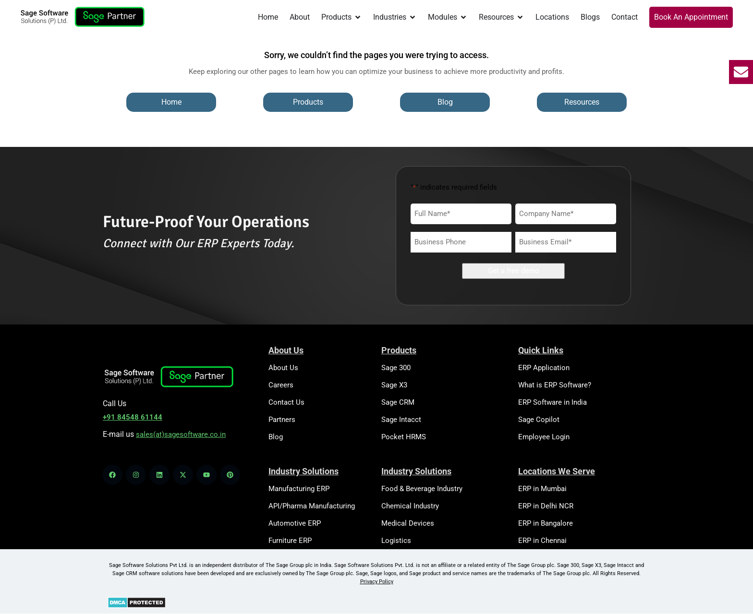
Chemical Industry (410, 506)
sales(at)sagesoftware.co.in (181, 434)
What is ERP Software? (554, 385)
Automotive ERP (294, 523)
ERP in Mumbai (542, 488)
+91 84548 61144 (132, 417)
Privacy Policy (376, 581)
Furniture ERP (290, 540)
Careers (280, 385)
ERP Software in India (552, 402)
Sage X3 (394, 385)
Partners (281, 419)
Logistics (396, 540)
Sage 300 (396, 367)
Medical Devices (407, 523)
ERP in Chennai (542, 540)
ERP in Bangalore (545, 523)
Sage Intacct (401, 419)
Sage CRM (397, 402)
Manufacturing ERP (298, 488)
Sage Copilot (538, 419)
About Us (283, 367)
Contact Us (286, 402)
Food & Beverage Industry (421, 488)
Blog (275, 437)
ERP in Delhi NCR (545, 506)
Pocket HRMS (403, 437)
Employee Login (544, 437)
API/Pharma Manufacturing (311, 506)
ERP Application (544, 367)
